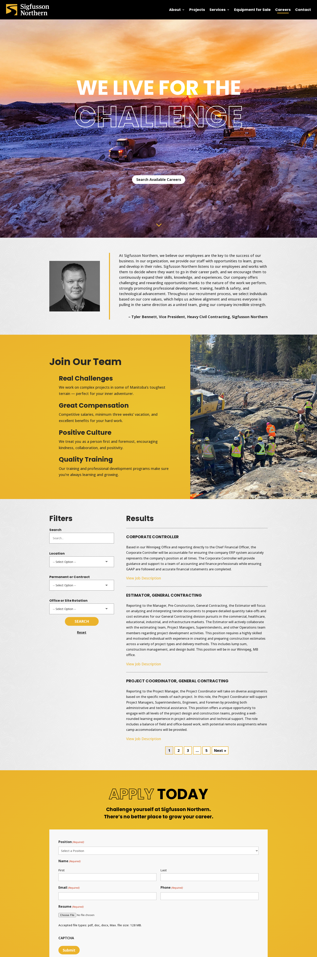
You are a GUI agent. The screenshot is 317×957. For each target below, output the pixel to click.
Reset (81, 632)
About (175, 9)
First (61, 870)
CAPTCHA (66, 938)
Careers (283, 9)
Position (71, 842)
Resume (71, 907)
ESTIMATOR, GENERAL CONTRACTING (164, 595)
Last (164, 870)
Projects (197, 9)
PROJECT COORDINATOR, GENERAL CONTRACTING (177, 681)
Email (69, 888)
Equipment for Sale (252, 9)
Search (55, 530)
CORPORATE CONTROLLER (152, 537)
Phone (172, 888)
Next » (220, 750)
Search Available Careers (158, 179)
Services (217, 9)
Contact (303, 9)
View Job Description (143, 578)
